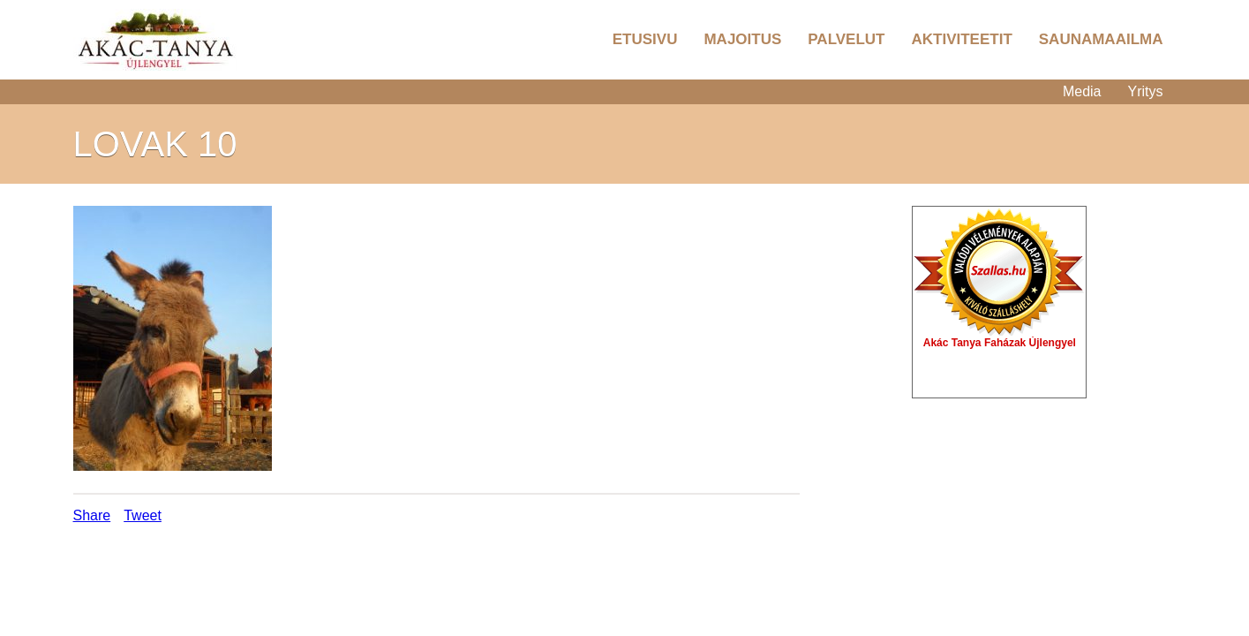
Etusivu (645, 39)
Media (1082, 91)
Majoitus (742, 39)
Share (92, 515)
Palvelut (846, 39)
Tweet (143, 515)
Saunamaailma (1101, 39)
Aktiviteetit (961, 39)
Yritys (1145, 91)
